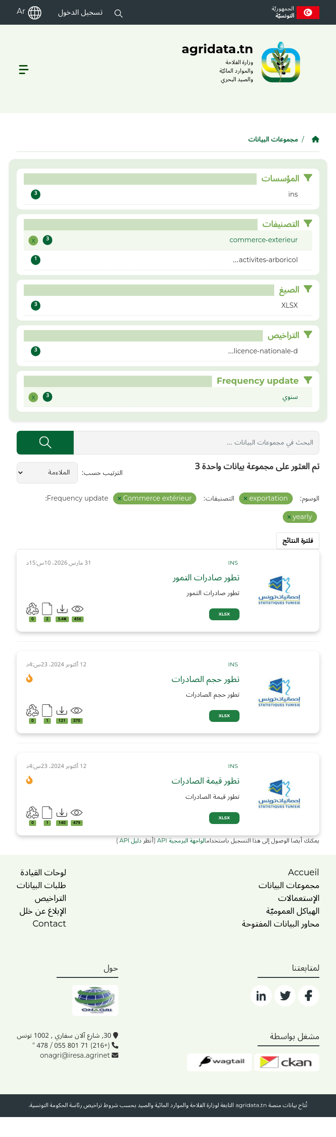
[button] (119, 12)
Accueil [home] (303, 872)
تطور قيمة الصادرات (206, 781)
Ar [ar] (21, 11)
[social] (308, 995)
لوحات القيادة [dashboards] (43, 872)
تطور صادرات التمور (206, 577)
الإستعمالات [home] (298, 898)
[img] (279, 590)
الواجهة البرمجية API (181, 840)
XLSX (224, 614)
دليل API (130, 840)
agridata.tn (251, 1105)
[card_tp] (234, 563)
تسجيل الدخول (80, 12)
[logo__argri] (243, 62)
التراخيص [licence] (50, 898)
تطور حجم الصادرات (206, 679)
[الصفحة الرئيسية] (315, 139)
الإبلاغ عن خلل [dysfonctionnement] (42, 911)
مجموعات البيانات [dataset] (289, 885)
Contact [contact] (49, 924)
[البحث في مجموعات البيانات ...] (196, 443)
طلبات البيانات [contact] (41, 885)
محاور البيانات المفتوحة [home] (280, 924)
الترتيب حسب (103, 473)
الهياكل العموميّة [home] (292, 911)
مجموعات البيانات (273, 139)
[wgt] (219, 1062)
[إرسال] (45, 443)
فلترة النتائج (297, 541)
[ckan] (286, 1062)
